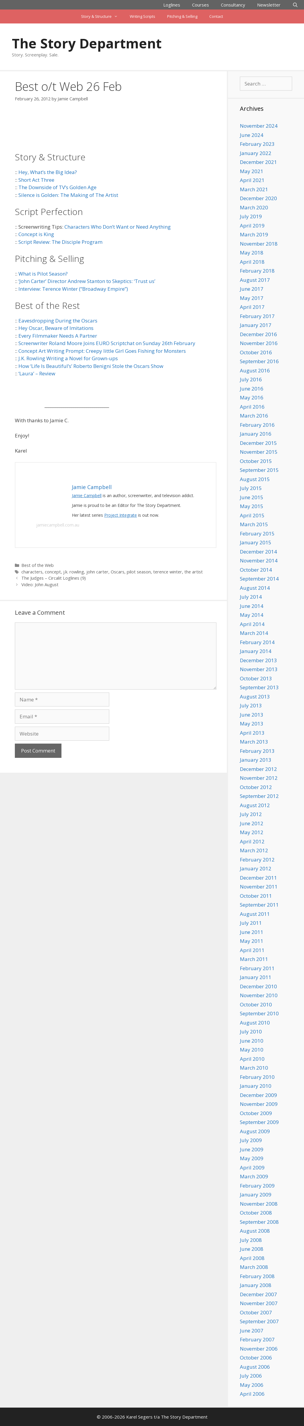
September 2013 (259, 687)
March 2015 (254, 524)
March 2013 (254, 741)
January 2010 (255, 1085)
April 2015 (252, 515)
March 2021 (254, 189)
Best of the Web (37, 565)
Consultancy (233, 5)
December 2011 (258, 877)
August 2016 (255, 370)
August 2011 (255, 913)
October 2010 (256, 1004)
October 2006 (256, 1357)
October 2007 (256, 1312)
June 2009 (251, 1149)
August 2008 (255, 1230)
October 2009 (256, 1113)
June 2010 (251, 1040)
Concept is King (36, 234)
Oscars (117, 572)
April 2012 (252, 841)
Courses (200, 5)
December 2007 (258, 1294)
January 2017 (255, 325)
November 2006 (259, 1348)
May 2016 (251, 397)
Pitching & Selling (182, 16)
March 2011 (254, 959)
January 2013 (255, 759)
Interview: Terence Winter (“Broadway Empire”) (73, 288)
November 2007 (259, 1303)
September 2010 (259, 1013)
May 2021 (251, 171)
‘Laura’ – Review (36, 373)
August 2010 (255, 1022)
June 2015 (251, 497)
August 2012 (255, 805)
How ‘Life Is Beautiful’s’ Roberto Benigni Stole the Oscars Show (90, 366)
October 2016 (256, 352)
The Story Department (87, 43)
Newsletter (269, 5)
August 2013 (255, 696)
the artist (193, 572)
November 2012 (259, 777)
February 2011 (257, 968)
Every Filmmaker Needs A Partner (57, 335)
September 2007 (259, 1321)
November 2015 (259, 451)
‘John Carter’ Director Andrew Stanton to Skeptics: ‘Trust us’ (86, 281)
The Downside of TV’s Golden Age (57, 187)
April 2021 (252, 180)
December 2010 (258, 986)
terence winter (167, 572)
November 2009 (259, 1104)
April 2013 (252, 732)
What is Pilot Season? (43, 273)
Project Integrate (120, 515)
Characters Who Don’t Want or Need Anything (117, 226)
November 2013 (259, 669)
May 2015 (251, 506)
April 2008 (252, 1258)
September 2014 (259, 578)
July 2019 (251, 216)
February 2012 (257, 859)
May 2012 (251, 832)
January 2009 (255, 1194)
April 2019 (252, 225)
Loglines (171, 5)
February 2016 (257, 424)
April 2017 (252, 306)
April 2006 (252, 1393)
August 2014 (255, 587)
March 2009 (254, 1176)
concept (53, 572)
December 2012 (258, 769)
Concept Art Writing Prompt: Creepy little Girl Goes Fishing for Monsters (102, 350)
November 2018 (259, 243)
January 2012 (255, 868)
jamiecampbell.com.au (57, 525)
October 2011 (256, 895)
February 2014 (257, 642)
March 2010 (254, 1067)
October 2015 (256, 461)
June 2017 (251, 288)
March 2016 (254, 415)
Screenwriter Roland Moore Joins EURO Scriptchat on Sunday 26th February (106, 343)
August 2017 (255, 279)
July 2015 (251, 488)
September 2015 (259, 470)
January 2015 (255, 542)
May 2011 (251, 941)
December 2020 (258, 198)
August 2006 (255, 1366)
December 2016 (258, 334)
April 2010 (252, 1058)
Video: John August (39, 584)
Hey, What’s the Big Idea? (47, 172)
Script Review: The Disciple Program (60, 241)
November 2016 (259, 343)
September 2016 (259, 361)
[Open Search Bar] (295, 5)
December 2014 (258, 551)
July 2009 (251, 1140)
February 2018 (257, 270)
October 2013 (256, 678)
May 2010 (251, 1049)
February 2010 (257, 1077)
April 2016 (252, 406)
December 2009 (258, 1095)
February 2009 (257, 1185)
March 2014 (254, 633)
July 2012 (251, 814)
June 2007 (251, 1330)
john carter (97, 572)
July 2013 (251, 705)
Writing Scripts (142, 16)
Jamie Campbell (87, 495)
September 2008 (259, 1221)
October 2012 (256, 787)
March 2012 (254, 850)
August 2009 (255, 1131)
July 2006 (251, 1375)
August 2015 (255, 479)
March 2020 (254, 207)
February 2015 (257, 533)
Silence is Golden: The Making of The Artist (68, 195)
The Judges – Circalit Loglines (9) (53, 578)
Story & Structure (102, 16)
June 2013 (251, 714)
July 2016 (251, 379)
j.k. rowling (73, 572)
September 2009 (259, 1122)
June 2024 (251, 135)
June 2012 (251, 823)
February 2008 (257, 1276)
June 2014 (251, 606)
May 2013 (251, 723)
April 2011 (252, 950)
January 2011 (255, 977)
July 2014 (251, 596)
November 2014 (259, 560)
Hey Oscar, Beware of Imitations (56, 328)
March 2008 (254, 1267)
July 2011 (251, 922)
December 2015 (258, 443)
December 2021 (258, 162)
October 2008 (256, 1212)
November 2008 (259, 1203)
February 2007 (257, 1339)
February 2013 (257, 750)
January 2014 (255, 651)
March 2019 (254, 234)
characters (31, 572)
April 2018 (252, 261)
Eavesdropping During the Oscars (57, 320)
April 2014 (252, 624)
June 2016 (251, 388)
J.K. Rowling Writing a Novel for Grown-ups (68, 358)
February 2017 (257, 316)
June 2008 (251, 1248)
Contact (216, 16)
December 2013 (258, 660)
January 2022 (255, 153)
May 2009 (251, 1158)
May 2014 (251, 614)
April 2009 (252, 1167)
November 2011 (259, 886)
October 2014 (256, 569)
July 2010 (251, 1031)
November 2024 (259, 125)
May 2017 (251, 298)
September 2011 (259, 904)
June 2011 (251, 932)
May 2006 (251, 1384)
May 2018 (251, 252)
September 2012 (259, 796)
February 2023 (257, 143)
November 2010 (259, 995)
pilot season (139, 572)
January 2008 (255, 1285)
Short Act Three (36, 179)
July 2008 (251, 1240)
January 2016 (255, 433)
